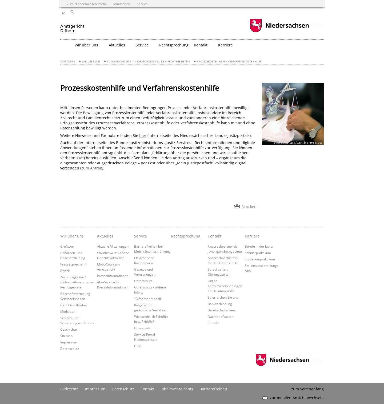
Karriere (252, 236)
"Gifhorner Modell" (148, 298)
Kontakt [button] (200, 44)
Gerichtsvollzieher (73, 305)
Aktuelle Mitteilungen (113, 246)
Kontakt (214, 236)
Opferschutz (143, 281)
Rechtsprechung (174, 44)
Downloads (142, 328)
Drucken (249, 206)
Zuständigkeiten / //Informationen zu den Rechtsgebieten (77, 282)
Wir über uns (91, 61)
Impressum (68, 342)
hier (142, 135)
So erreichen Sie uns (223, 297)
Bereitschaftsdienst (222, 310)
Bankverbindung (220, 304)
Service (140, 236)
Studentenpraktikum (260, 259)
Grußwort (67, 246)
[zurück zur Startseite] (72, 26)
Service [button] (142, 44)
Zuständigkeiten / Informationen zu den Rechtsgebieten (148, 61)
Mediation (67, 311)
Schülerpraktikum (258, 253)
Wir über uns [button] (86, 44)
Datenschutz (69, 348)
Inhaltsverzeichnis (177, 388)
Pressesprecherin (73, 264)
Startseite (67, 61)
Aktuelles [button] (117, 44)
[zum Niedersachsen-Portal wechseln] (279, 31)
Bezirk (65, 270)
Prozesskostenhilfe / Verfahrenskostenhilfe (229, 61)
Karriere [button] (225, 44)
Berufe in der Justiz (259, 246)
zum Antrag (91, 168)
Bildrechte (69, 388)
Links (138, 346)
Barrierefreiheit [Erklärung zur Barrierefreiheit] (213, 388)
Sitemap (66, 336)
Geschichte (68, 329)
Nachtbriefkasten (220, 316)
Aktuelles (105, 236)
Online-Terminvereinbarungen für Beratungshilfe (225, 286)
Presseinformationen (112, 276)
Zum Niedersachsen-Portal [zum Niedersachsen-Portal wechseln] (87, 4)
